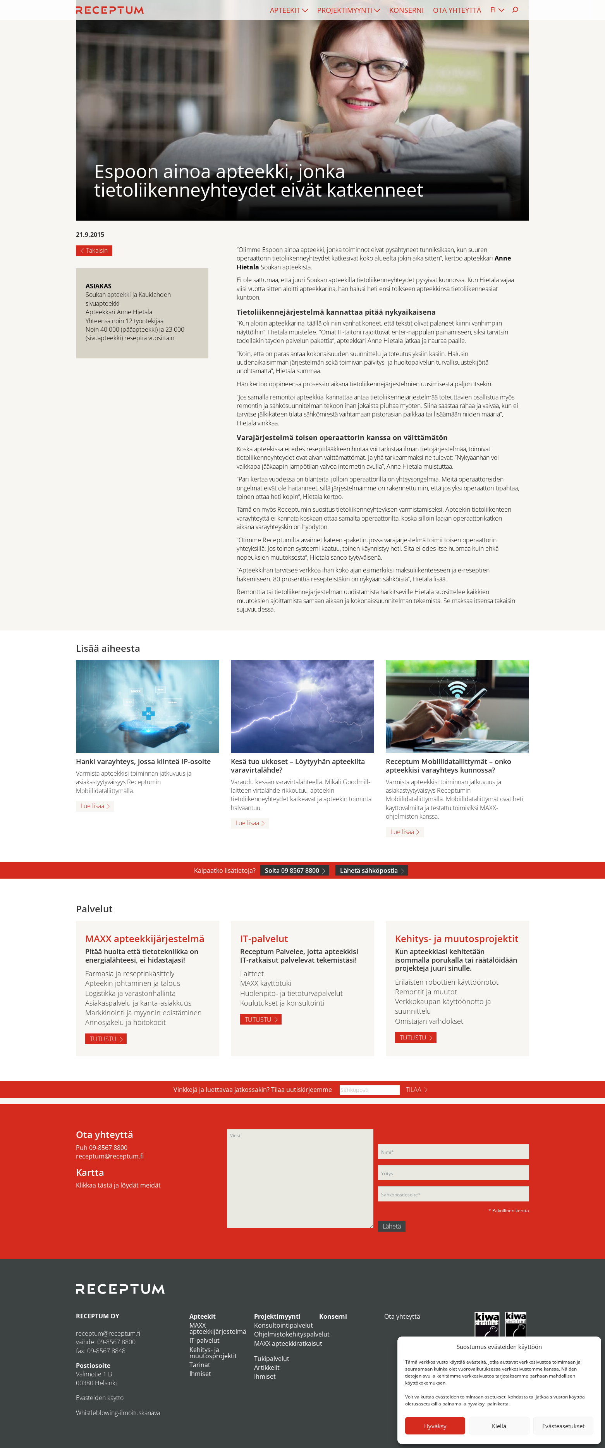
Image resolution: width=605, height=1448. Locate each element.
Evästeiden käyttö (100, 1397)
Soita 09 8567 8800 (292, 870)
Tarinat (199, 1365)
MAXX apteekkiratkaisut (288, 1343)
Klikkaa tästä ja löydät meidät (118, 1185)
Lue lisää (92, 806)
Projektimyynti (344, 10)
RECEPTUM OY (97, 1316)
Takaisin (97, 250)
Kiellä (499, 1426)
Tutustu (103, 1039)
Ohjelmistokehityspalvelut (292, 1334)
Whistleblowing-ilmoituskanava (118, 1413)
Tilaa (413, 1089)
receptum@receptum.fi (110, 1156)
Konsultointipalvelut (283, 1325)
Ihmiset (200, 1374)
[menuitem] (289, 10)
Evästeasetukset (563, 1426)
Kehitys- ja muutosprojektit (213, 1353)
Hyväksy (435, 1426)
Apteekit (285, 10)
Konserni (406, 10)
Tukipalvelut (271, 1358)
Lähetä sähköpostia (369, 870)
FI (493, 9)
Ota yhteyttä (457, 10)
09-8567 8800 (108, 1147)
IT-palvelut (204, 1340)
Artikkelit (267, 1367)
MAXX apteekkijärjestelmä (217, 1328)
